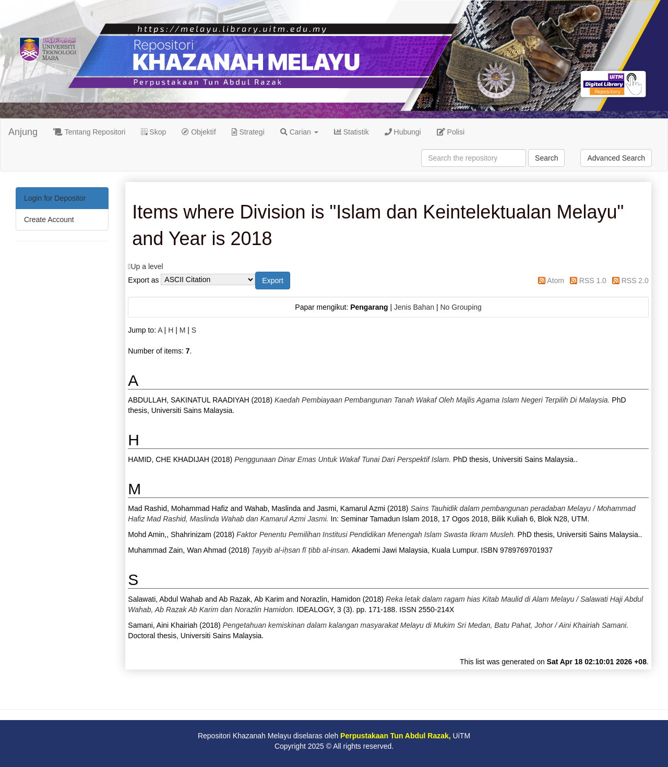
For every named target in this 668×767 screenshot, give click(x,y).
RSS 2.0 (635, 280)
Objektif (199, 132)
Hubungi (403, 132)
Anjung (23, 132)
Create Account (49, 219)
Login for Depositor (55, 198)
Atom (555, 280)
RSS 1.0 (592, 280)
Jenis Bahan (414, 307)
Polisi (450, 132)
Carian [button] (299, 132)
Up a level (146, 266)
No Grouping (460, 307)
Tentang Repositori (89, 132)
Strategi (248, 132)
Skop (153, 132)
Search (546, 158)
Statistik (351, 132)
